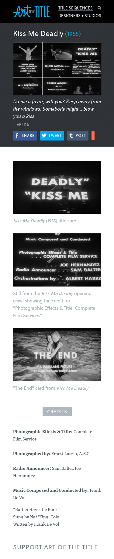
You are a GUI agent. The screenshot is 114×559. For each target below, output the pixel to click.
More (93, 135)
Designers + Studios (79, 15)
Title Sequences (75, 8)
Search (99, 8)
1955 (73, 33)
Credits (57, 411)
